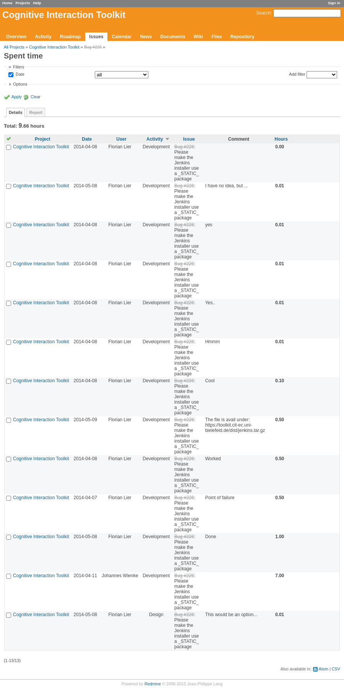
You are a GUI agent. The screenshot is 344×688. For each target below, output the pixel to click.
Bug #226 (93, 47)
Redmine (152, 684)
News (146, 36)
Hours (281, 139)
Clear (36, 96)
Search (263, 13)
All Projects (14, 47)
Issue (189, 139)
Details (15, 112)
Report (35, 112)
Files (216, 36)
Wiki (198, 36)
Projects (23, 3)
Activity (43, 36)
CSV (336, 669)
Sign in (334, 3)
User (121, 139)
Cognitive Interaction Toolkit (54, 47)
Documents (173, 36)
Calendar (121, 36)
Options (20, 84)
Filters (18, 67)
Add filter (297, 74)
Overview (16, 36)
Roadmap (70, 36)
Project (42, 139)
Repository (242, 36)
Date (19, 74)
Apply (16, 96)
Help (37, 3)
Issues (96, 36)
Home (7, 3)
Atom (323, 669)
